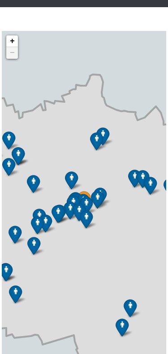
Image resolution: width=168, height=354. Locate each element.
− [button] (12, 53)
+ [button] (12, 41)
